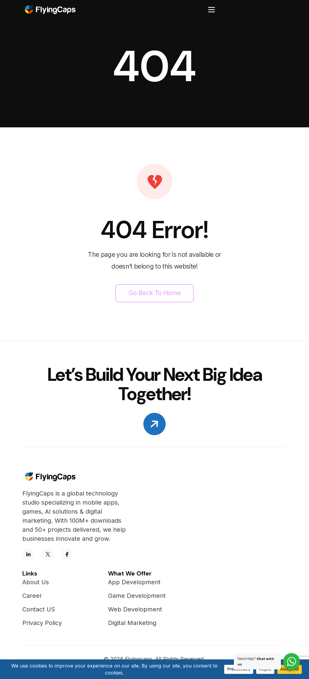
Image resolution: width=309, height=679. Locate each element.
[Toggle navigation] (211, 9)
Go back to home (154, 293)
